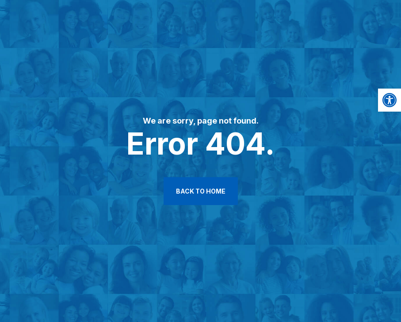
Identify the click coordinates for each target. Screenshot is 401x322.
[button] (389, 100)
